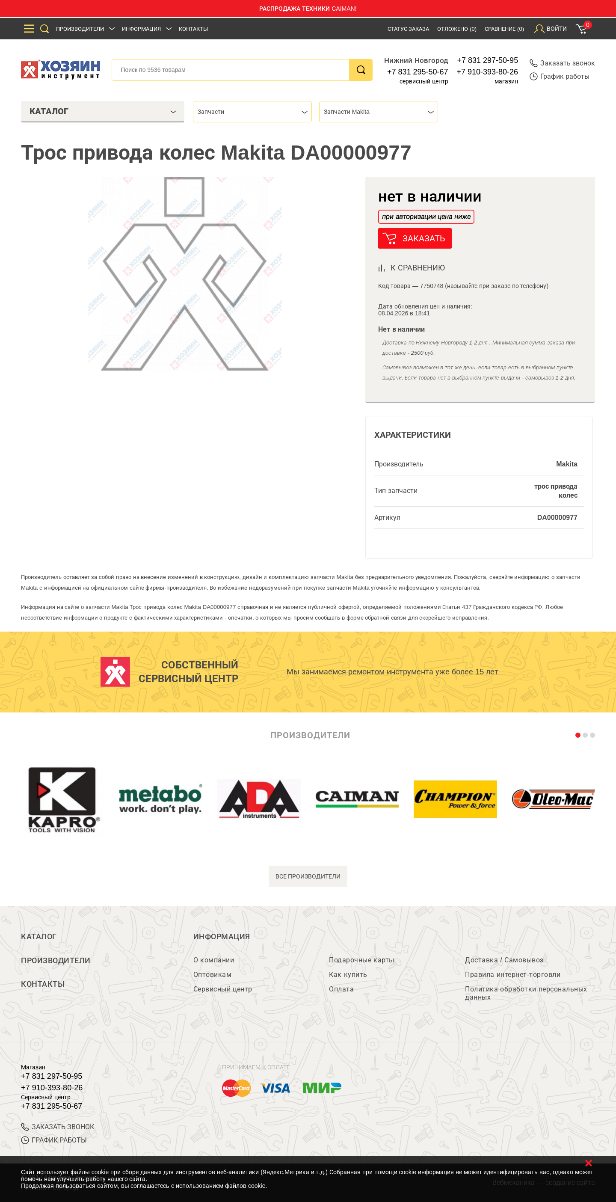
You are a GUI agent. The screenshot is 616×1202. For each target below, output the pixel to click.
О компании (213, 960)
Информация (141, 29)
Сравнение (504, 29)
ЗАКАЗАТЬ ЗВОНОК (57, 1127)
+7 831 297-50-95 (487, 60)
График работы (559, 76)
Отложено (457, 29)
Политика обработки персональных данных (526, 993)
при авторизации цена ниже (426, 216)
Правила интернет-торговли (512, 974)
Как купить (348, 974)
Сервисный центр (222, 989)
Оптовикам (212, 974)
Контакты (193, 29)
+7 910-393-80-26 (487, 72)
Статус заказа (408, 29)
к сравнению (418, 268)
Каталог (39, 936)
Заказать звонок (562, 63)
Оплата (341, 989)
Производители (80, 29)
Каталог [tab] (103, 111)
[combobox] (252, 111)
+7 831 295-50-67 (417, 72)
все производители (308, 876)
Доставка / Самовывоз (504, 960)
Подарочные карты (361, 960)
